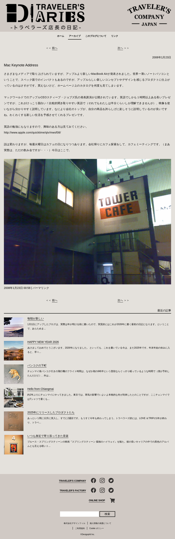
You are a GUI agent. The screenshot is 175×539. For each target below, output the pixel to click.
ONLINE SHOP (97, 500)
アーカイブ (75, 36)
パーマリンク (41, 287)
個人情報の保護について (100, 523)
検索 (107, 514)
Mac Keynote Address (21, 65)
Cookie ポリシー (96, 528)
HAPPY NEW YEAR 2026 (43, 341)
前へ (54, 48)
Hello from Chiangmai (40, 388)
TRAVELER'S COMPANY (72, 481)
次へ (120, 48)
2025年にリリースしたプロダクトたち (50, 412)
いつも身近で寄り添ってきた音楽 (47, 435)
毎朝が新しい (35, 318)
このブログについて (95, 36)
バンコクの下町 (37, 365)
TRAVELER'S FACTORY (73, 490)
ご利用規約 (80, 528)
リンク (114, 36)
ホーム (60, 36)
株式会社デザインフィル (74, 523)
